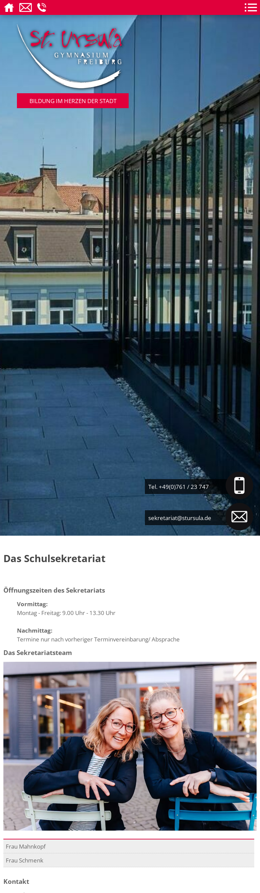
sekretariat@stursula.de (179, 518)
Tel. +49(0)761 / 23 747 (178, 486)
